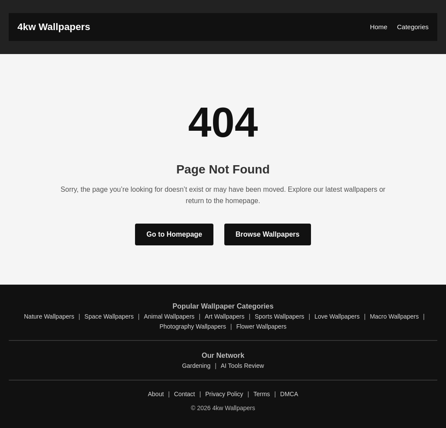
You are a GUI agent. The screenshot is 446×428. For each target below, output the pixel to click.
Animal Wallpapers (169, 316)
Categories (413, 27)
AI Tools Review (242, 365)
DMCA (289, 394)
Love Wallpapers (337, 316)
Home (378, 27)
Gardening (196, 365)
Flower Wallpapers (261, 326)
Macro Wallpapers (394, 316)
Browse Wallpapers (268, 234)
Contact (184, 394)
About (156, 394)
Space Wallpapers (109, 316)
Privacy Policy (224, 394)
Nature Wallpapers (49, 316)
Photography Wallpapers (192, 326)
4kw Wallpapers (53, 26)
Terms (261, 394)
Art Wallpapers (224, 316)
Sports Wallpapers (279, 316)
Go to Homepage (174, 234)
